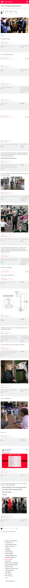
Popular (11, 11)
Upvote (2, 43)
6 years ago (8, 41)
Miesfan (2, 315)
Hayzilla (2, 65)
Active (15, 11)
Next (6, 577)
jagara (2, 104)
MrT (21, 476)
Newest (6, 11)
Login (2, 531)
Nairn (22, 92)
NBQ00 (2, 35)
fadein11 (2, 140)
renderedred (3, 278)
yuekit (2, 254)
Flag (5, 35)
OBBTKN (2, 320)
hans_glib (2, 146)
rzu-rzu (2, 240)
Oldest (2, 11)
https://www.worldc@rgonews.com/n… (9, 158)
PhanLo (2, 41)
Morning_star (3, 192)
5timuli (22, 241)
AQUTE (2, 57)
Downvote (6, 43)
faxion (2, 88)
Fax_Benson (23, 440)
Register (6, 531)
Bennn (2, 70)
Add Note (27, 58)
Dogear (10, 43)
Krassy (22, 70)
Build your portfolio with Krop (14, 5)
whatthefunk (3, 515)
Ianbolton (22, 341)
